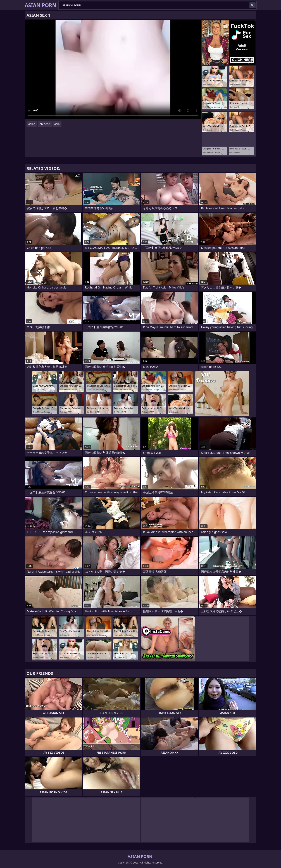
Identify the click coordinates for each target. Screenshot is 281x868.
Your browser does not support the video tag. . (113, 69)
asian (31, 124)
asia (57, 124)
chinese (45, 124)
